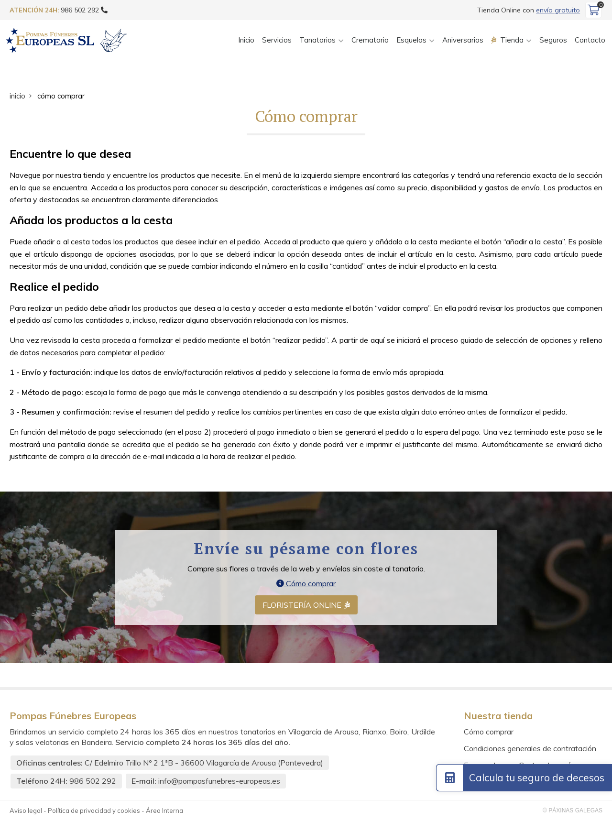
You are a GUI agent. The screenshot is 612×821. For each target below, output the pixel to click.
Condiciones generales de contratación (530, 749)
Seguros (553, 40)
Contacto (590, 40)
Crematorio (370, 40)
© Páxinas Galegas (572, 811)
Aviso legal (26, 811)
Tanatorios (317, 40)
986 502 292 (92, 782)
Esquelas (411, 40)
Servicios (277, 40)
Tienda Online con (528, 10)
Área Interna (164, 811)
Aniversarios (462, 40)
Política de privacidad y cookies (94, 811)
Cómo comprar (306, 584)
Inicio (246, 40)
